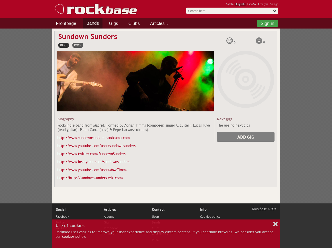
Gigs (113, 23)
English (240, 4)
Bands (92, 23)
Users (156, 217)
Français (263, 4)
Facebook (62, 217)
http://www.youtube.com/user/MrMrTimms (92, 170)
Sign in (267, 23)
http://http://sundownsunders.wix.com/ (90, 178)
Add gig (245, 137)
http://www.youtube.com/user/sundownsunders (96, 146)
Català (230, 4)
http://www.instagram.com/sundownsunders (93, 162)
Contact (158, 209)
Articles (157, 23)
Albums (109, 217)
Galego (274, 4)
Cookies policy (210, 217)
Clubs (134, 23)
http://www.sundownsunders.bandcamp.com (93, 138)
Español (251, 4)
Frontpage (66, 23)
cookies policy (73, 236)
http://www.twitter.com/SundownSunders (91, 154)
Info (203, 209)
